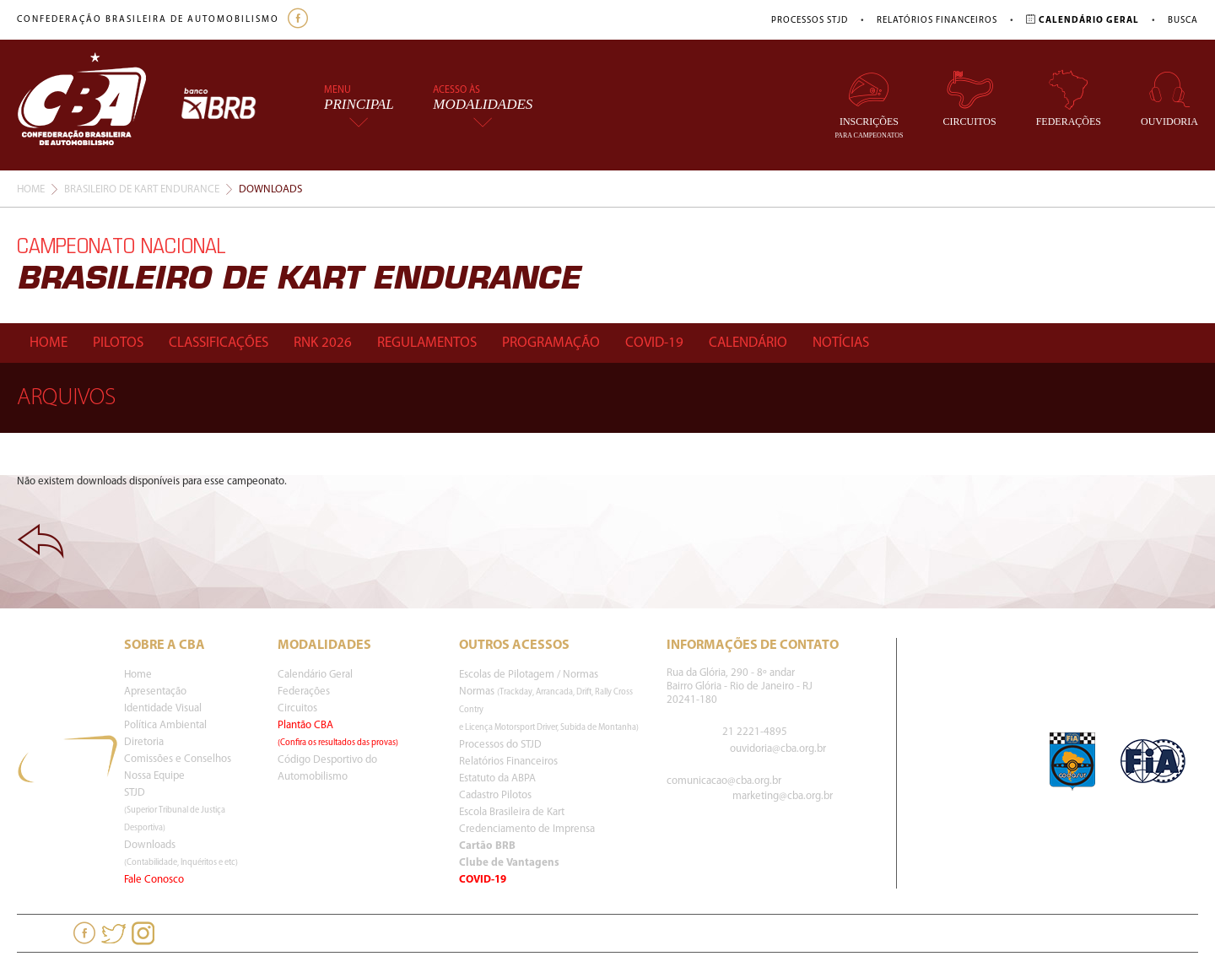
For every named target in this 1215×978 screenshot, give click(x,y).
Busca (1183, 20)
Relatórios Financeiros (937, 20)
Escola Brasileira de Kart (511, 812)
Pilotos (118, 343)
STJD (174, 810)
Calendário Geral (315, 674)
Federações (1068, 98)
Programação (551, 343)
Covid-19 (654, 343)
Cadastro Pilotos (495, 795)
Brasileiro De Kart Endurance (141, 189)
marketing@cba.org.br (782, 796)
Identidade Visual (163, 708)
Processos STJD (809, 20)
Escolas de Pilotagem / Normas (528, 674)
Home (31, 189)
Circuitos (969, 98)
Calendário (748, 343)
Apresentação (155, 691)
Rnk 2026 (323, 343)
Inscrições (868, 104)
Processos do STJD (500, 744)
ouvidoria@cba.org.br (778, 748)
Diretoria (144, 742)
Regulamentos (427, 343)
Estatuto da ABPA (497, 778)
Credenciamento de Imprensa (527, 829)
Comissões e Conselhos (177, 759)
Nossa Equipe (154, 775)
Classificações (218, 343)
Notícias (841, 343)
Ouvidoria (1169, 98)
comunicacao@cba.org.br (724, 780)
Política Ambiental (165, 725)
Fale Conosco (154, 879)
